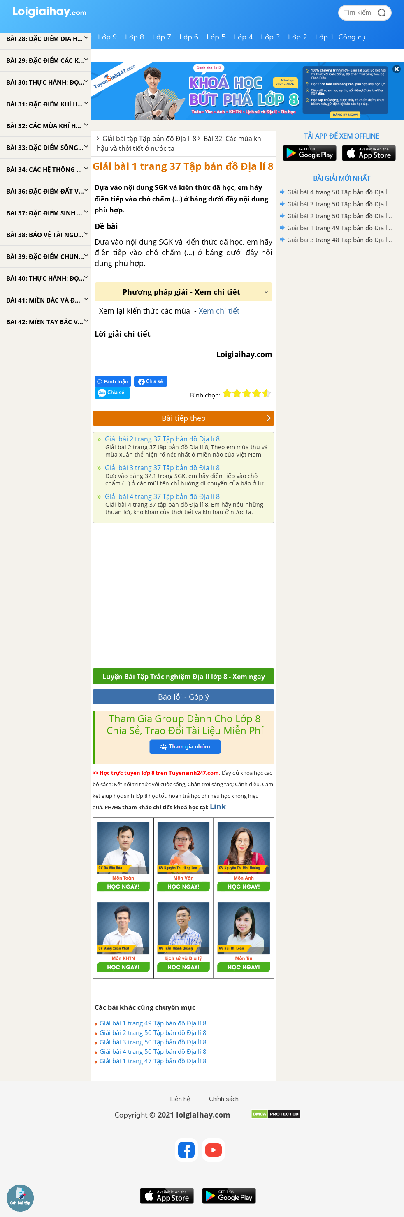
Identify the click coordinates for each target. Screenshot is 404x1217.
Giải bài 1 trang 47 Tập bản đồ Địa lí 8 (153, 1061)
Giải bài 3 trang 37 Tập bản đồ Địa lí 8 (161, 467)
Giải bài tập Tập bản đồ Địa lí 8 (149, 138)
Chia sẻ (150, 381)
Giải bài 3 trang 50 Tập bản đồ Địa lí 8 (153, 1042)
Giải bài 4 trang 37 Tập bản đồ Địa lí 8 (161, 496)
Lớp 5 (216, 37)
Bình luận (112, 382)
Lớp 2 (297, 37)
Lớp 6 (189, 37)
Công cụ (352, 37)
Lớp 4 (243, 37)
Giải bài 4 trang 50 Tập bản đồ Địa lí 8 (153, 1051)
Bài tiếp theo (217, 418)
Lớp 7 (162, 37)
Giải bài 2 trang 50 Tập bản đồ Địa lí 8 (153, 1032)
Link (218, 806)
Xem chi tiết (219, 311)
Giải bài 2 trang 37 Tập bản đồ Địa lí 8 (161, 438)
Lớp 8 (134, 37)
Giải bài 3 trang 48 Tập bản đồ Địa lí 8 (340, 240)
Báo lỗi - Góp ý (183, 697)
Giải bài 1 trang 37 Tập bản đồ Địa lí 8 (183, 166)
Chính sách (224, 1099)
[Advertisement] (183, 593)
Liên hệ (180, 1099)
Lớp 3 (270, 37)
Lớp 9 (107, 37)
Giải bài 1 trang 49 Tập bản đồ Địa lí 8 (153, 1023)
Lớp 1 (324, 37)
